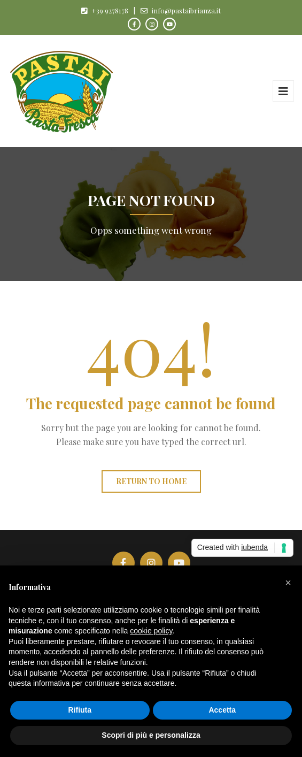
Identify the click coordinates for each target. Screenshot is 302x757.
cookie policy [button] (151, 630)
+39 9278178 (109, 10)
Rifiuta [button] (79, 710)
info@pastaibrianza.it (186, 10)
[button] (288, 582)
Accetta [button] (222, 710)
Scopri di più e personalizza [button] (151, 735)
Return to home (151, 481)
